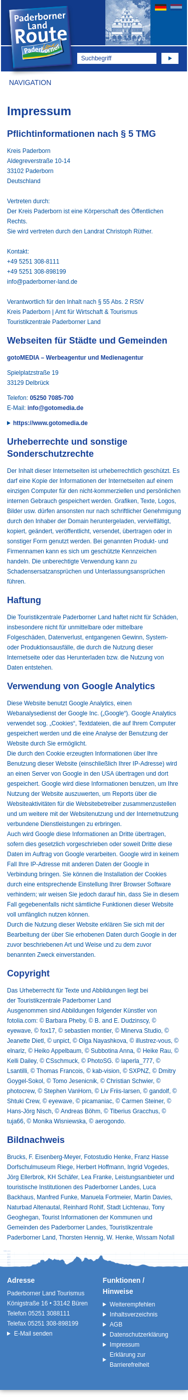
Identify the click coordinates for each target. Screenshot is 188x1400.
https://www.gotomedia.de (50, 423)
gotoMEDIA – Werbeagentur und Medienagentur (75, 357)
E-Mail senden (33, 1333)
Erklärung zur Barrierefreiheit (129, 1359)
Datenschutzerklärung (139, 1334)
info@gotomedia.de (56, 407)
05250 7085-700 (51, 397)
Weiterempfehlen (132, 1304)
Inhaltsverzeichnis (133, 1314)
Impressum (124, 1344)
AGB (116, 1324)
